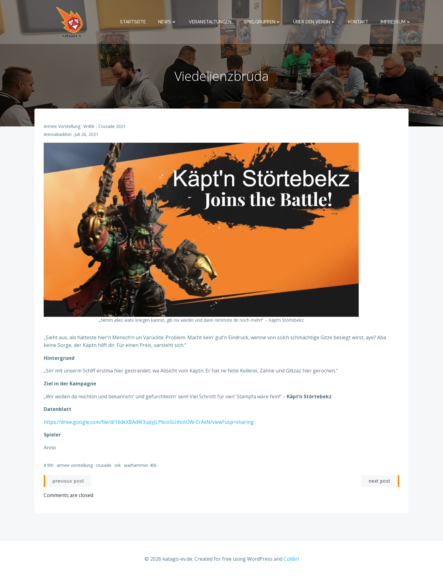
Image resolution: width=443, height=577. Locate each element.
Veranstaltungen (210, 21)
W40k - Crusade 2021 (104, 126)
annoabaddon (58, 134)
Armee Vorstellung (62, 126)
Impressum (396, 21)
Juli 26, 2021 (86, 134)
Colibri (291, 558)
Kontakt (358, 21)
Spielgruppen (262, 21)
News (167, 21)
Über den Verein (314, 21)
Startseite (133, 21)
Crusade (103, 465)
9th (50, 465)
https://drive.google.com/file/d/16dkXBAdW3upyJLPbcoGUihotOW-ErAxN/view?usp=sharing (149, 422)
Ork (117, 465)
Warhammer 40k (140, 465)
